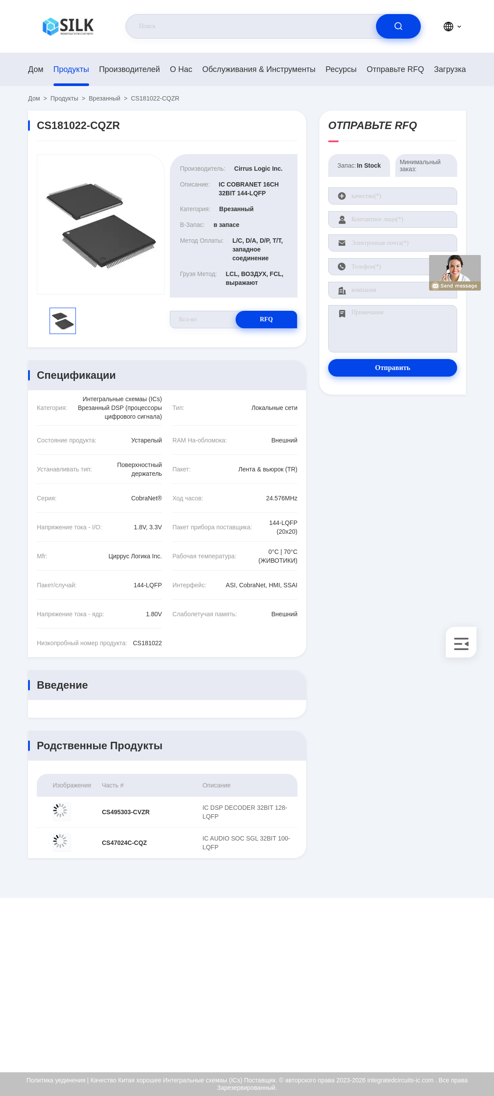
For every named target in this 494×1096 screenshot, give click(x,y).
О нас (181, 69)
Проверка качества (434, 1001)
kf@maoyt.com (85, 983)
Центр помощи (428, 1039)
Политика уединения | (57, 1080)
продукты (71, 69)
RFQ (266, 319)
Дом (35, 69)
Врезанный (104, 98)
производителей (129, 69)
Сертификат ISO (430, 982)
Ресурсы (341, 69)
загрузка (450, 69)
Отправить (393, 367)
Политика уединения (436, 1020)
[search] (398, 26)
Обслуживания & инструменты (258, 69)
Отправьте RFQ (395, 69)
